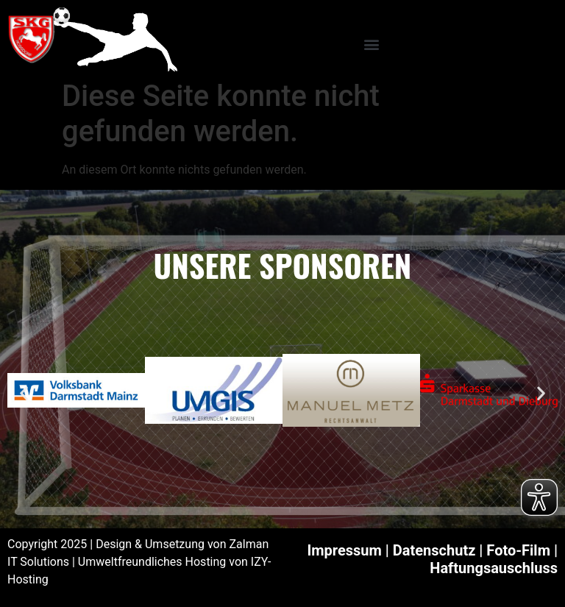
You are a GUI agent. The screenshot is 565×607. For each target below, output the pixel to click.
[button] (371, 44)
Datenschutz (434, 550)
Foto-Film (518, 550)
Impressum (344, 550)
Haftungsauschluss (494, 568)
